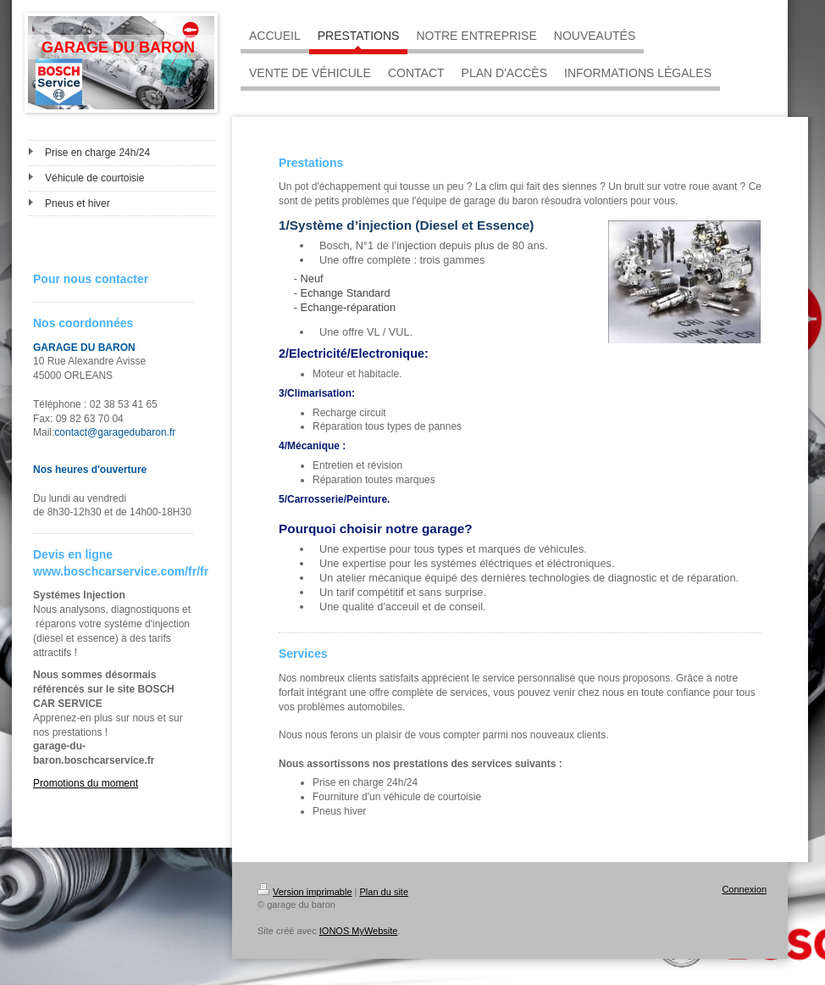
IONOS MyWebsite (358, 931)
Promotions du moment (85, 783)
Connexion (744, 889)
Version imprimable (304, 892)
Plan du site (384, 892)
